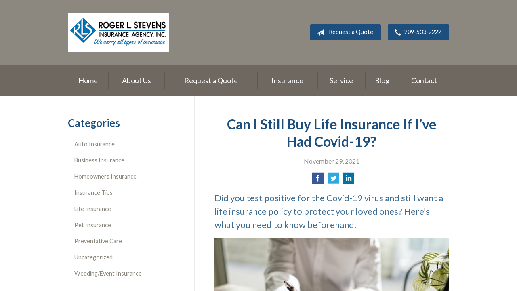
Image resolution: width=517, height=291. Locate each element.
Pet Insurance (92, 224)
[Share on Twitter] (333, 180)
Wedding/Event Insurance (108, 273)
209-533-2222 (416, 32)
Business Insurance (99, 160)
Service (341, 80)
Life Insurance (92, 208)
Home (88, 80)
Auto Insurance (94, 144)
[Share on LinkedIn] (348, 180)
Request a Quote (343, 32)
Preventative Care (98, 241)
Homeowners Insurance (105, 176)
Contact (424, 80)
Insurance (287, 80)
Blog (382, 80)
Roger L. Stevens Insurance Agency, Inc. (118, 32)
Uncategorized (93, 257)
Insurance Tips (93, 192)
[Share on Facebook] (318, 180)
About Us (136, 80)
